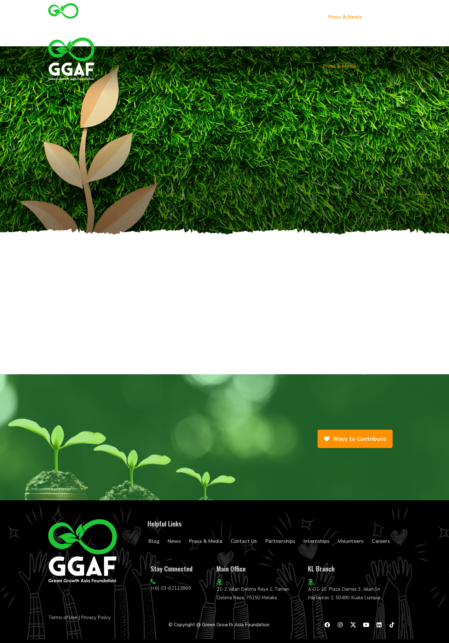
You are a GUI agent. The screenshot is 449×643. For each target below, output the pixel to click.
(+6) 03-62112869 (171, 588)
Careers (381, 541)
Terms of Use (62, 617)
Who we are (175, 17)
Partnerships (280, 541)
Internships (316, 541)
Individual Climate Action (125, 17)
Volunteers (351, 541)
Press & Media (345, 17)
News (174, 541)
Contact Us (384, 17)
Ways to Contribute (295, 17)
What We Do (214, 17)
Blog (153, 541)
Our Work (251, 17)
